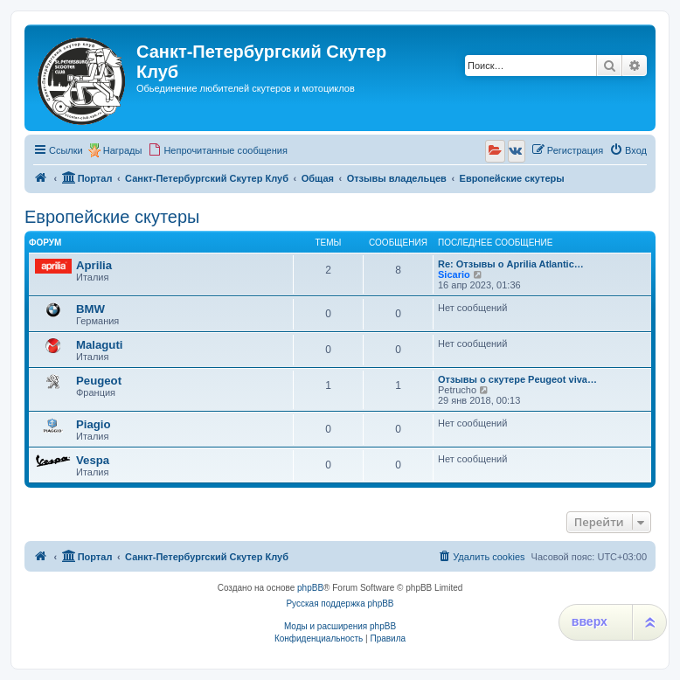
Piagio (93, 424)
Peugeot (98, 380)
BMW (90, 309)
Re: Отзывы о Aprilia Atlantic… (511, 264)
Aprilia (94, 265)
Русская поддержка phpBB (339, 603)
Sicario (454, 274)
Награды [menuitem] (122, 150)
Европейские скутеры (111, 216)
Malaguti (99, 344)
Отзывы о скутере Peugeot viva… (517, 379)
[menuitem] (218, 150)
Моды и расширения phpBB (340, 626)
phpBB (310, 588)
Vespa (92, 460)
